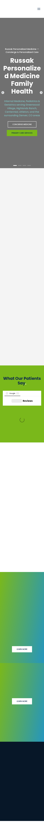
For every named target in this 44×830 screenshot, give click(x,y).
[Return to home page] (18, 9)
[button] (22, 124)
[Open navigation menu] (38, 9)
